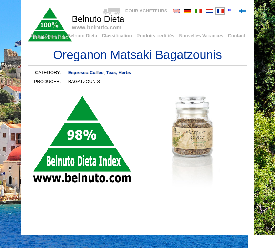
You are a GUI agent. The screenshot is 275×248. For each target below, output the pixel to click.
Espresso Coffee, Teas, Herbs (99, 72)
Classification (121, 36)
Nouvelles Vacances (202, 36)
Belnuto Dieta (87, 36)
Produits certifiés (158, 36)
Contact (236, 36)
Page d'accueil (53, 36)
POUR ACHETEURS (146, 10)
